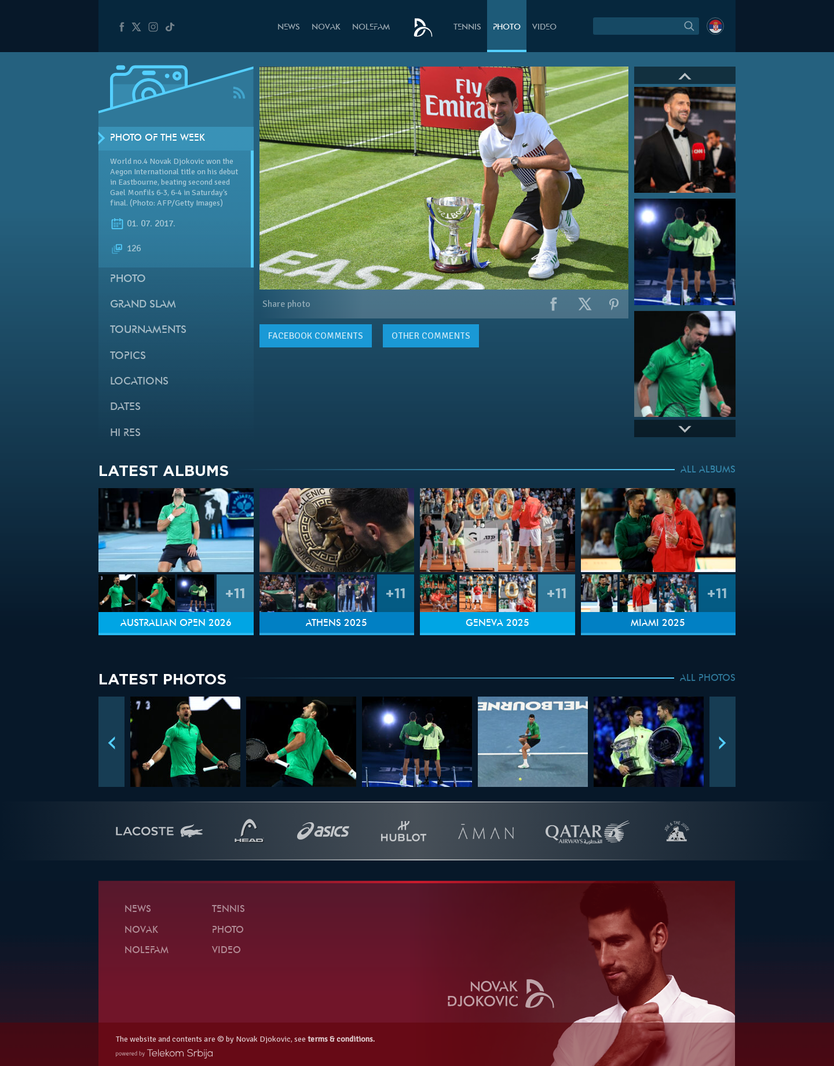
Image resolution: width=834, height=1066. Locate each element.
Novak (326, 27)
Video (544, 27)
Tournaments (148, 330)
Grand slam (143, 304)
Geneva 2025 (497, 623)
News (288, 27)
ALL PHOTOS (708, 678)
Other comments (431, 336)
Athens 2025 (336, 623)
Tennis (467, 27)
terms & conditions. (341, 1039)
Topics (128, 356)
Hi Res (125, 433)
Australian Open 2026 (176, 623)
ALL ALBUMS (708, 470)
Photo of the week (157, 138)
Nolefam (371, 27)
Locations (139, 381)
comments (315, 336)
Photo (507, 27)
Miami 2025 (658, 623)
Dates (125, 407)
